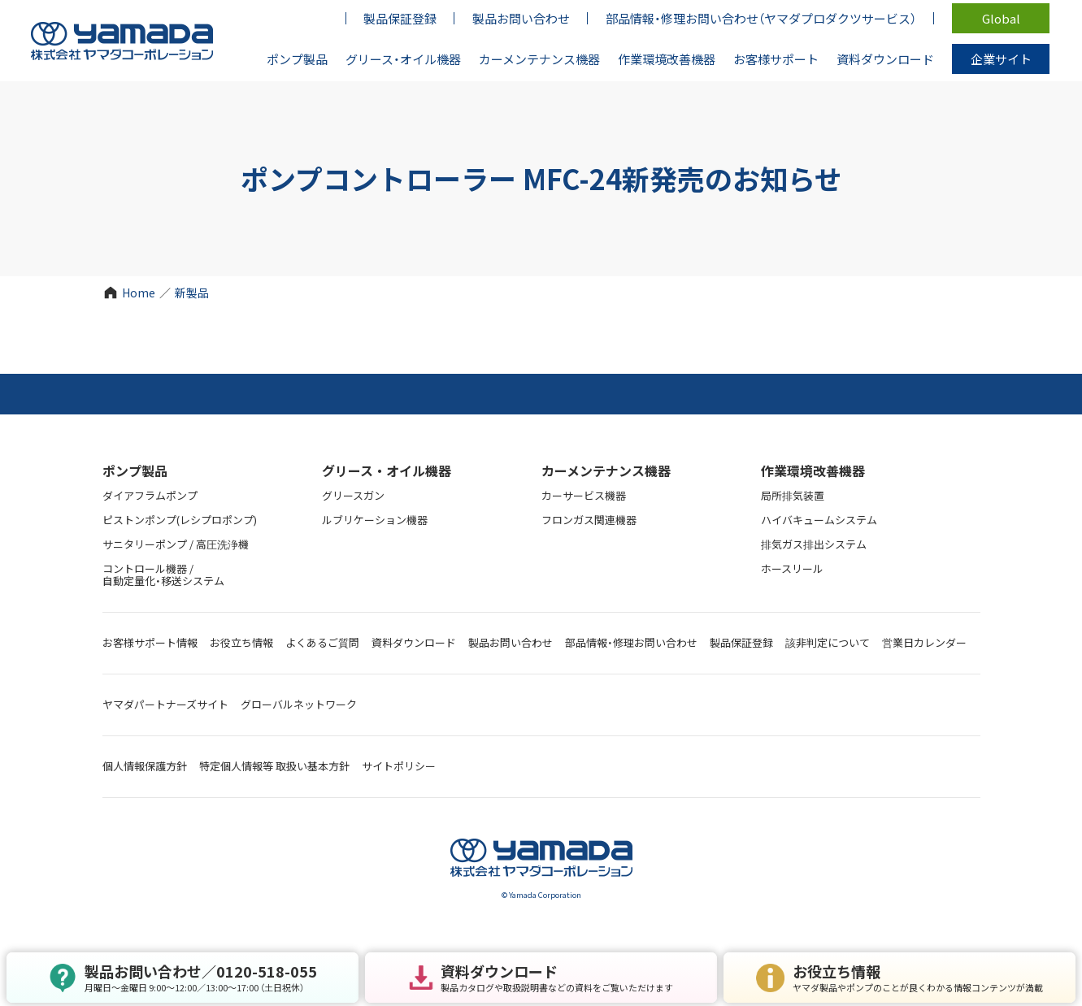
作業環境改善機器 (813, 470)
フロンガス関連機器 (589, 519)
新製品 (192, 292)
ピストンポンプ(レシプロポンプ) (179, 519)
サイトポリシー (399, 766)
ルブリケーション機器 (375, 519)
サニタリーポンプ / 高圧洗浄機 (175, 544)
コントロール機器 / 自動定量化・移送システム (163, 574)
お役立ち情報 (241, 642)
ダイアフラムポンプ (150, 495)
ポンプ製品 (134, 470)
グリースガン (353, 495)
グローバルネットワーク (299, 704)
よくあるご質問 (322, 642)
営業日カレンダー (924, 642)
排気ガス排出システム (814, 544)
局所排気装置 (792, 495)
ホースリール (792, 568)
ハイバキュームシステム (819, 519)
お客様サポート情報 (150, 642)
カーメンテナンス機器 (606, 470)
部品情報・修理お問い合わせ (631, 642)
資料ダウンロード (414, 642)
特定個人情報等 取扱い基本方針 (274, 766)
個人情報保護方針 (144, 766)
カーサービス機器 (583, 495)
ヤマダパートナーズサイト (165, 704)
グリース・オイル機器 (386, 470)
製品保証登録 (741, 642)
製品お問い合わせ (510, 642)
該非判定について (827, 642)
